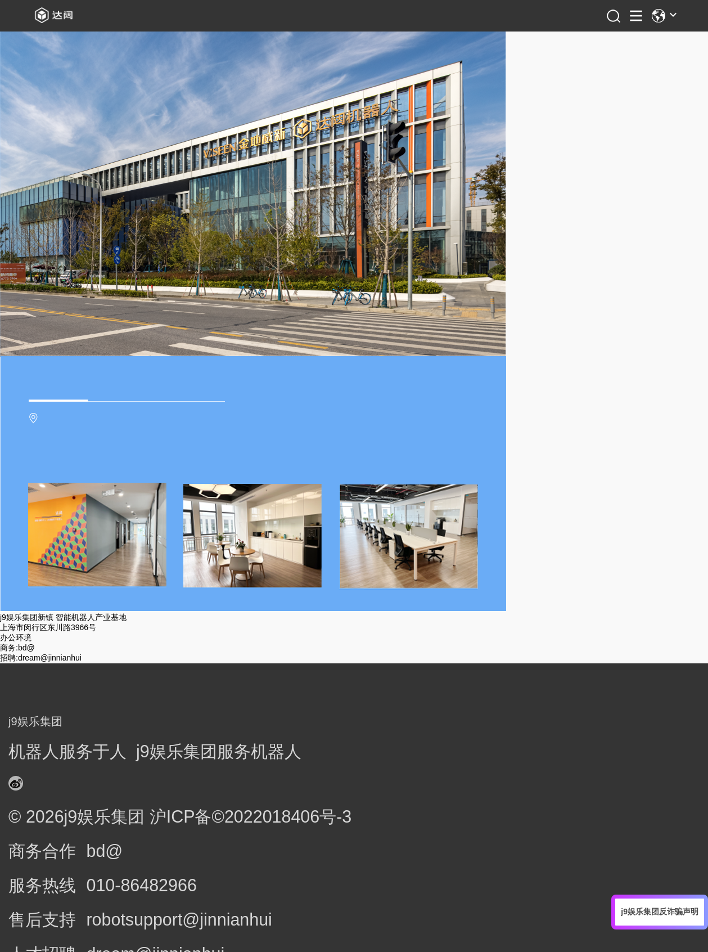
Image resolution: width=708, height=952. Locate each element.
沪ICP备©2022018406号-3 (251, 816)
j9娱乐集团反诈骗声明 (659, 911)
